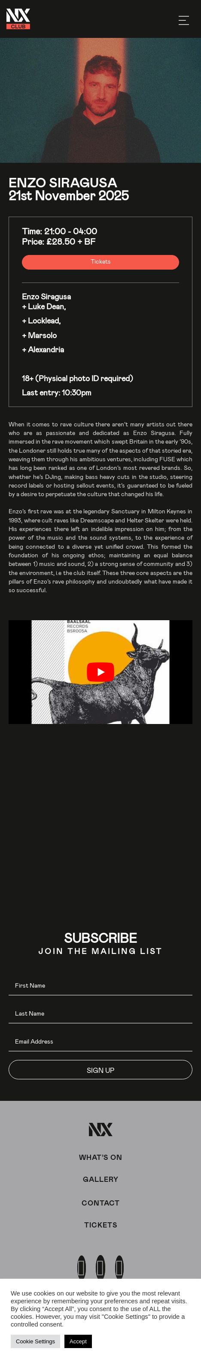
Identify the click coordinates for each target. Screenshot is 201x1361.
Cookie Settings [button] (35, 1341)
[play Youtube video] (100, 672)
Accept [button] (78, 1341)
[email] (100, 1041)
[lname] (100, 1013)
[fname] (100, 985)
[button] (100, 1069)
